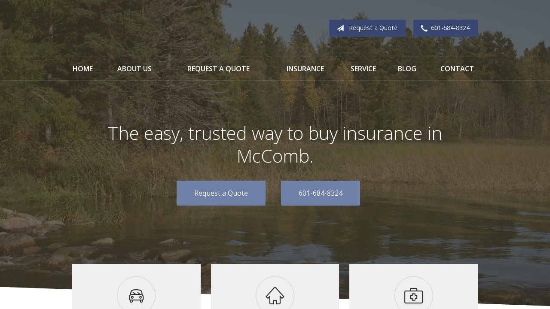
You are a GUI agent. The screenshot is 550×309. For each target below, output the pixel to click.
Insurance (305, 68)
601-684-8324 (443, 28)
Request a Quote (365, 28)
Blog (407, 68)
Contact (457, 68)
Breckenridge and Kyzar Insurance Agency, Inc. (149, 28)
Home (83, 68)
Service (363, 68)
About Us (134, 68)
